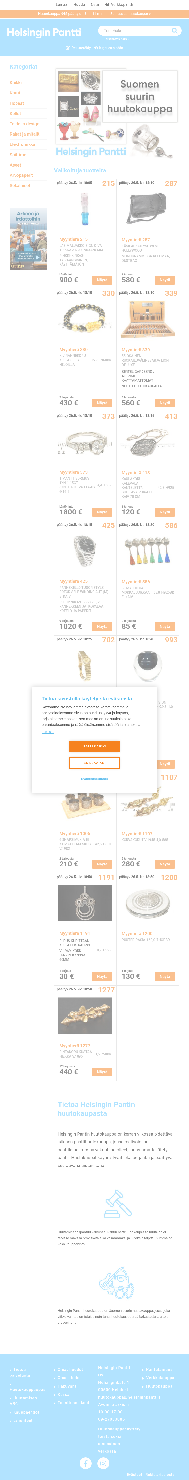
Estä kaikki (94, 763)
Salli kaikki (94, 746)
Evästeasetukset (94, 779)
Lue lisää (48, 731)
